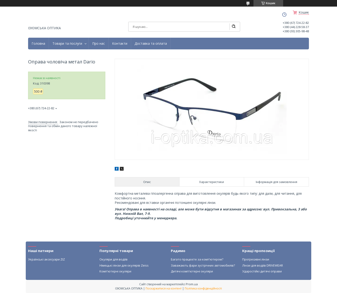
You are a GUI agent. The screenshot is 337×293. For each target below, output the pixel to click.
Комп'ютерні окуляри (115, 271)
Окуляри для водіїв (113, 259)
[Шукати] (233, 26)
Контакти (119, 43)
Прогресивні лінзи (255, 259)
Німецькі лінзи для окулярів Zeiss (124, 265)
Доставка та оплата (151, 43)
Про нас (98, 43)
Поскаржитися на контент (164, 288)
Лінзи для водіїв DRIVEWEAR (262, 265)
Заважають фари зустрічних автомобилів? (203, 265)
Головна (38, 43)
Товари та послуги (67, 43)
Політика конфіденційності (203, 288)
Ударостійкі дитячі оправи (262, 271)
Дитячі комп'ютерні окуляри (192, 271)
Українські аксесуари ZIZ (46, 259)
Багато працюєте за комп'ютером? (197, 259)
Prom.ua (192, 284)
